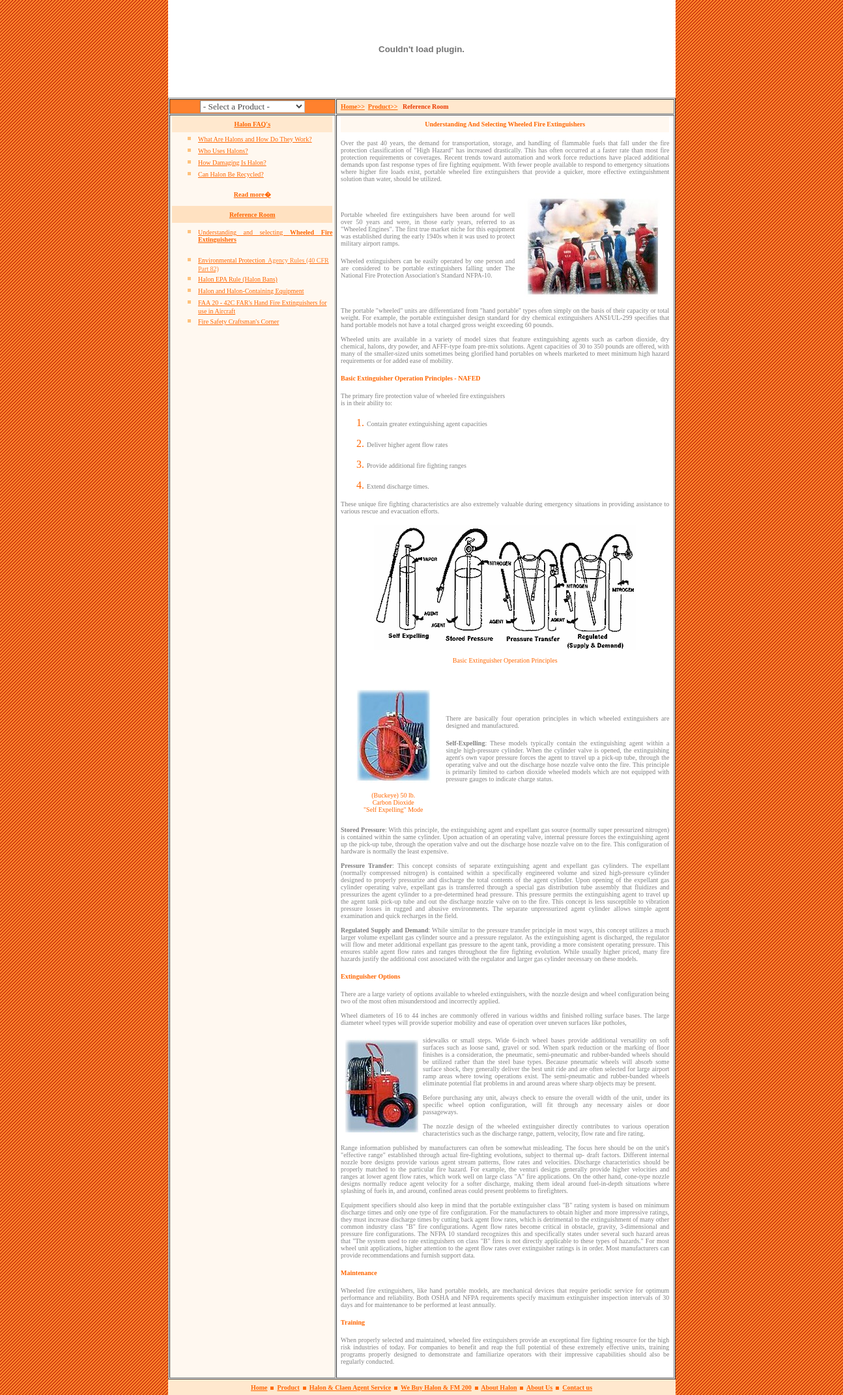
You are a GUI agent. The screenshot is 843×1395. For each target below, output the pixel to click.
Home (259, 1387)
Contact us (577, 1387)
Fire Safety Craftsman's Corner (238, 321)
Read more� (252, 194)
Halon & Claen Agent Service (350, 1387)
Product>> (383, 106)
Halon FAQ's (252, 124)
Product (288, 1387)
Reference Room (252, 214)
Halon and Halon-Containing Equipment (251, 291)
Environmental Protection (231, 260)
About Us (539, 1387)
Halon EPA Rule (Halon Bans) (238, 279)
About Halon (499, 1387)
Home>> (353, 106)
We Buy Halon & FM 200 (436, 1387)
